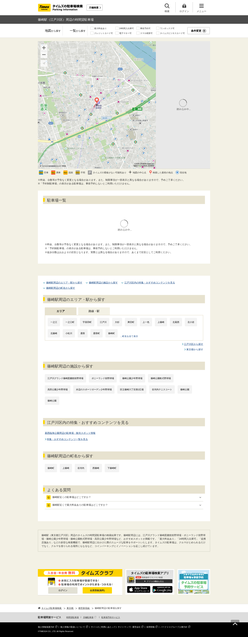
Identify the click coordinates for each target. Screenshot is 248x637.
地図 (53, 31)
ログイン (62, 590)
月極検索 (94, 7)
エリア (60, 311)
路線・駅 (94, 311)
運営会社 (136, 627)
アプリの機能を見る (155, 581)
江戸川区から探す (193, 344)
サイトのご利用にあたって (103, 627)
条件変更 (198, 31)
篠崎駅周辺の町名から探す (60, 288)
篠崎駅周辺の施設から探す (103, 282)
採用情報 (150, 627)
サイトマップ (124, 627)
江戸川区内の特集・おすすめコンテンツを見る (149, 282)
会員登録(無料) (97, 590)
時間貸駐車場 (72, 617)
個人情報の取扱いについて (72, 627)
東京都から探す (194, 349)
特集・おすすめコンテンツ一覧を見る (67, 439)
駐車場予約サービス (110, 617)
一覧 (78, 31)
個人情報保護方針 (46, 627)
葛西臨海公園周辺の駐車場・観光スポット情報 (70, 433)
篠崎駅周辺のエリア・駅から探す (64, 282)
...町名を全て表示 (129, 336)
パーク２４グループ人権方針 (174, 627)
